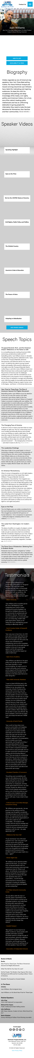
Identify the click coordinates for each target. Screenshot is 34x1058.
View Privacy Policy (17, 1050)
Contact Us (22, 4)
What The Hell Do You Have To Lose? (12, 969)
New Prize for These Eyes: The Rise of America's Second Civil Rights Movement (15, 964)
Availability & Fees (17, 63)
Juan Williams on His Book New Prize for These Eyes (16, 992)
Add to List (17, 58)
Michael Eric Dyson (7, 1005)
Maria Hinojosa (5, 1015)
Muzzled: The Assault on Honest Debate (13, 979)
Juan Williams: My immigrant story (11, 989)
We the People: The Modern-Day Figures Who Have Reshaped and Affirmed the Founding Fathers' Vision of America (16, 974)
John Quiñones (5, 1009)
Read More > (24, 112)
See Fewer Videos (17, 327)
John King (4, 1000)
